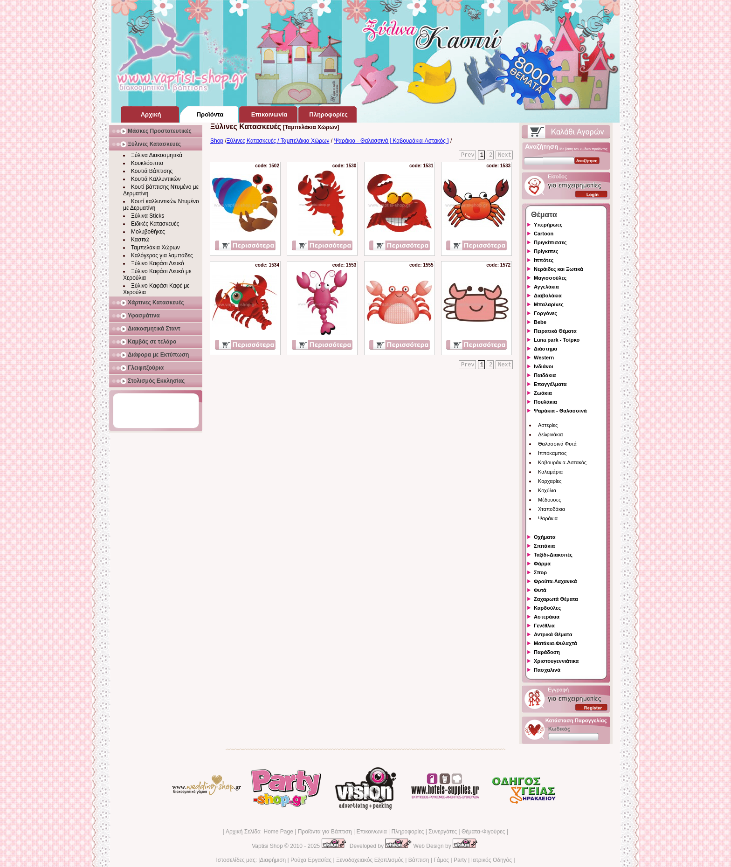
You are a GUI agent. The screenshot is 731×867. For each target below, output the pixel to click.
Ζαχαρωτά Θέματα (556, 599)
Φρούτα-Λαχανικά (555, 581)
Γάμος (441, 860)
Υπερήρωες (548, 224)
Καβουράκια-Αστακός (562, 462)
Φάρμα (542, 563)
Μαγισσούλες (550, 278)
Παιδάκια (545, 375)
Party (460, 860)
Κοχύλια (547, 490)
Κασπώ (140, 239)
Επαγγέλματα (550, 384)
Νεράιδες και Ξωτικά (558, 269)
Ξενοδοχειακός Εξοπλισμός (370, 860)
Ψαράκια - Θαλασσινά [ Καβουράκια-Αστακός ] (391, 141)
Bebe (540, 322)
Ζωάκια (543, 393)
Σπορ (540, 572)
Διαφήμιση (273, 860)
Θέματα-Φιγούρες (483, 831)
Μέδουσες (549, 499)
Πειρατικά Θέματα (555, 331)
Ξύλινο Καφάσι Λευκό (157, 263)
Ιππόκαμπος (552, 453)
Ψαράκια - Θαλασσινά (560, 410)
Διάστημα (545, 348)
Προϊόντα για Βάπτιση (325, 831)
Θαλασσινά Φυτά (557, 444)
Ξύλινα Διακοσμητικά (156, 155)
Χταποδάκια (551, 509)
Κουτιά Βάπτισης (151, 171)
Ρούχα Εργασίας (310, 860)
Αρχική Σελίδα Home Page (259, 831)
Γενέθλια (544, 625)
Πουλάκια (545, 402)
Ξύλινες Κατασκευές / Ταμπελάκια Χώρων (278, 141)
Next (504, 155)
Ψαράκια (548, 518)
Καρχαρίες (550, 481)
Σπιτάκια (544, 546)
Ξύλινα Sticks (147, 216)
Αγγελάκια (546, 286)
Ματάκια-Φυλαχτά (555, 643)
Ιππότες (543, 260)
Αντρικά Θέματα (553, 634)
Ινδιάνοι (543, 366)
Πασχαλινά (547, 670)
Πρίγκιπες (546, 251)
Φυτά (540, 590)
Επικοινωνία (371, 831)
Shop (216, 141)
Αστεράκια (546, 616)
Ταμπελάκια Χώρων (155, 247)
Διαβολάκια (548, 295)
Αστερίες (548, 425)
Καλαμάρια (550, 472)
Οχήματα (544, 537)
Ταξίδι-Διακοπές (553, 554)
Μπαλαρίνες (549, 304)
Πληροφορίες (407, 831)
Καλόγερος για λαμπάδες (162, 255)
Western (544, 357)
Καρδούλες (547, 608)
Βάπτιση (418, 860)
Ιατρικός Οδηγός (491, 860)
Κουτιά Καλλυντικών (155, 179)
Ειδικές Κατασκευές (155, 223)
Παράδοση (547, 652)
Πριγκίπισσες (550, 242)
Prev (468, 155)
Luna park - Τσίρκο (556, 340)
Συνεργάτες (442, 831)
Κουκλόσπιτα (147, 163)
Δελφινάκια (550, 434)
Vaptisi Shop (267, 846)
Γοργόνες (545, 313)
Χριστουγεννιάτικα (556, 661)
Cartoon (543, 233)
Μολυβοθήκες (148, 231)
